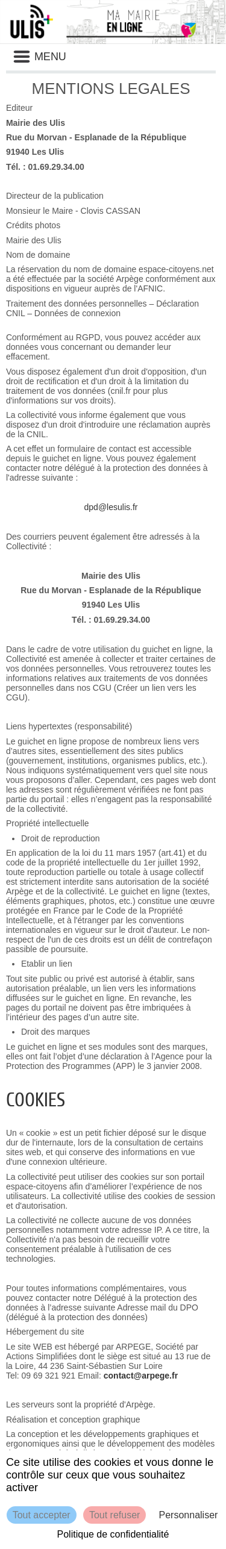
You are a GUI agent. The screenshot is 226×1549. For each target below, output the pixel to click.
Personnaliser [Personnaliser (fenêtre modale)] (188, 1515)
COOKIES (35, 1100)
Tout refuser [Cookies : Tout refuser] (114, 1515)
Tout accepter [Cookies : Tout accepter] (42, 1515)
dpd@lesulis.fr (111, 507)
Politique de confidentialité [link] (113, 1534)
